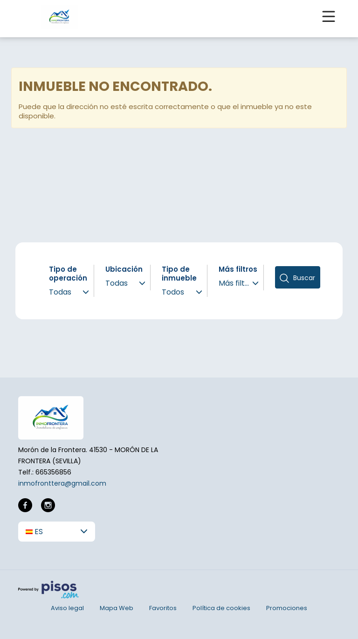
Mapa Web (116, 608)
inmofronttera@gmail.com (62, 483)
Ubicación (124, 269)
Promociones (286, 608)
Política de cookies (221, 608)
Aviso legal (67, 608)
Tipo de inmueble (179, 273)
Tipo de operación (68, 273)
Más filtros (238, 269)
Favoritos (163, 608)
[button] (56, 532)
